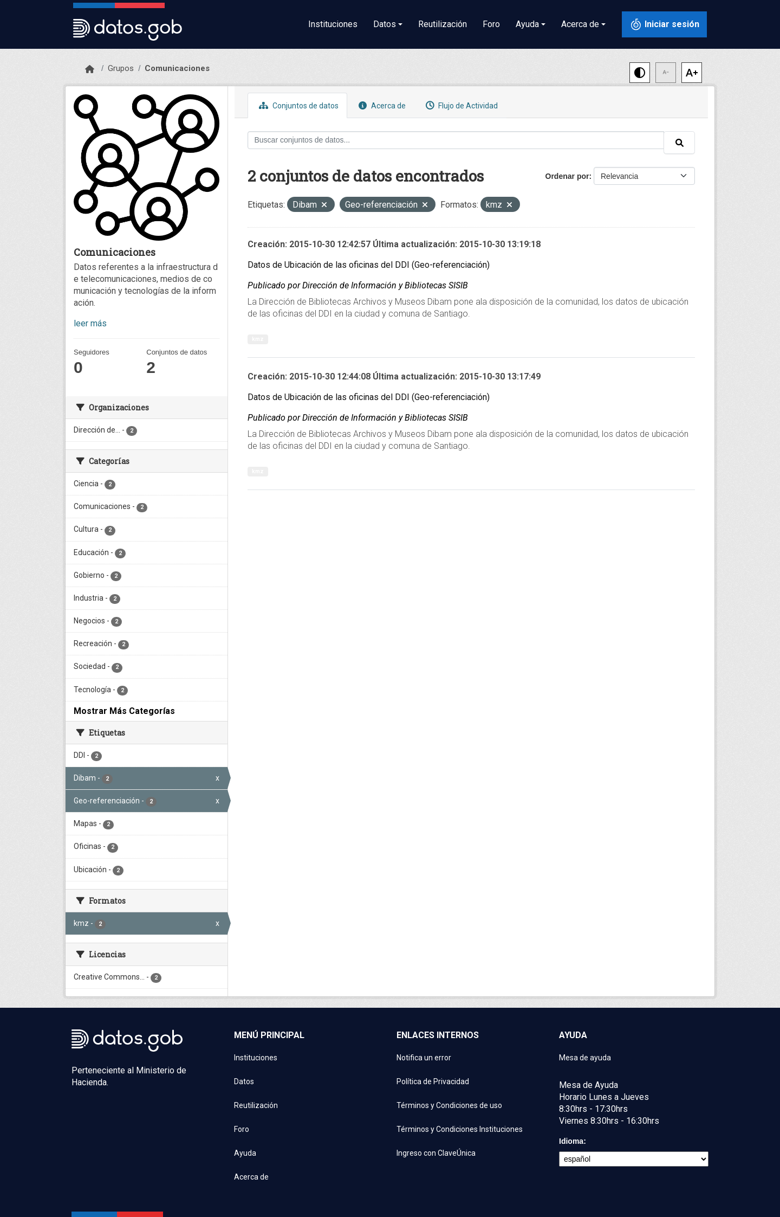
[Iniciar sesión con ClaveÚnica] (664, 24)
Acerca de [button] (580, 24)
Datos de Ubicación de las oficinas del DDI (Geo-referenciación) (369, 265)
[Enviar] (679, 142)
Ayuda (245, 1153)
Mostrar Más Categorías (124, 711)
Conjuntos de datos (297, 105)
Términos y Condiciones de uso (449, 1105)
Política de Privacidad (432, 1081)
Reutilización (442, 24)
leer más (90, 323)
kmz (258, 339)
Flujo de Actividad (460, 105)
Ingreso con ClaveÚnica (436, 1153)
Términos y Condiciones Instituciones (459, 1129)
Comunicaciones (177, 68)
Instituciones (333, 24)
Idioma (571, 1141)
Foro (491, 24)
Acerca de (381, 105)
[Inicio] (89, 69)
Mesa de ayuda (585, 1057)
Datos (244, 1081)
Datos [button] (384, 24)
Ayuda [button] (527, 24)
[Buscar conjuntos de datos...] (456, 140)
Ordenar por (567, 176)
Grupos (121, 68)
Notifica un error (423, 1057)
